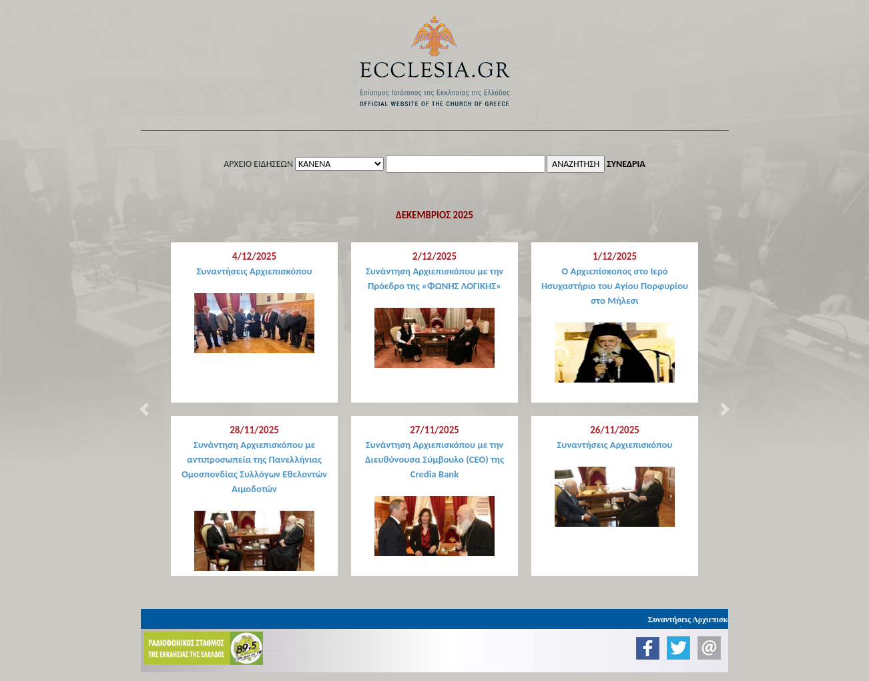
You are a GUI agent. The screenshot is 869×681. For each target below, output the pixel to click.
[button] (144, 409)
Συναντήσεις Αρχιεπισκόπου (254, 271)
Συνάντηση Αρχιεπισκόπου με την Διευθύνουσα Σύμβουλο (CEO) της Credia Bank (434, 459)
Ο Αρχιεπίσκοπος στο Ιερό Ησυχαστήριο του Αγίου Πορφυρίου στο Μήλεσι (614, 285)
